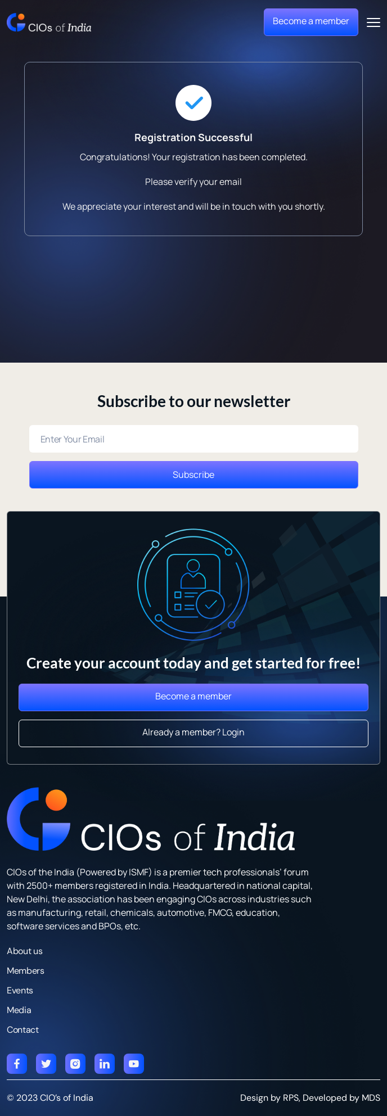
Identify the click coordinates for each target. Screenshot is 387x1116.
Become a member (311, 21)
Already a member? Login (193, 732)
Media (19, 1010)
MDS (371, 1098)
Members (25, 971)
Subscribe (193, 474)
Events (20, 990)
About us (24, 951)
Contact (23, 1030)
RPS (291, 1098)
